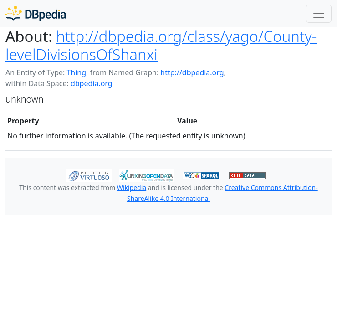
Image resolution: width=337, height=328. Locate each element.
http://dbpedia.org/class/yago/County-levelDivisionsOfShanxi (161, 45)
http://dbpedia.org (192, 72)
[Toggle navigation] (319, 14)
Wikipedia (131, 187)
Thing (76, 72)
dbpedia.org (91, 83)
